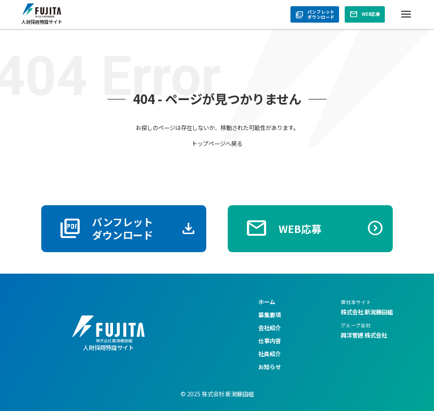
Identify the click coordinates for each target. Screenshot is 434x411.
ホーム (266, 301)
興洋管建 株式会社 (364, 335)
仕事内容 (269, 340)
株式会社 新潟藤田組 (367, 312)
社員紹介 (269, 353)
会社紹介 (269, 327)
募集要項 (269, 314)
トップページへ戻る (217, 143)
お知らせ (269, 366)
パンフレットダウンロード (315, 14)
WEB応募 (365, 14)
